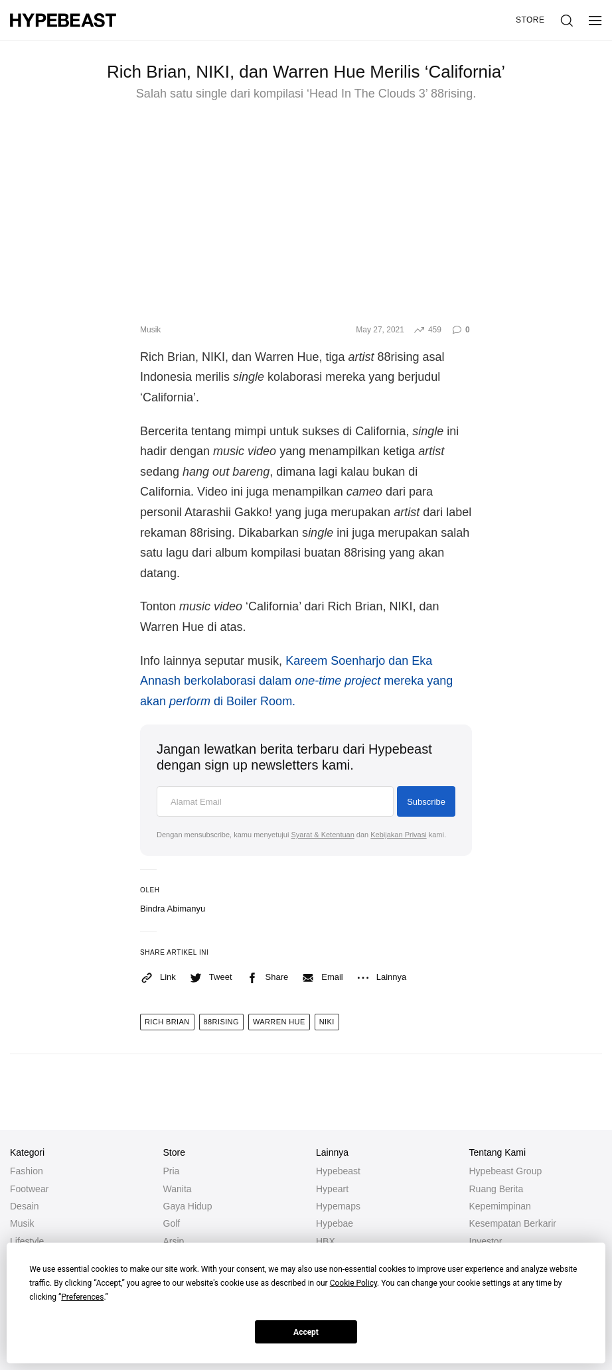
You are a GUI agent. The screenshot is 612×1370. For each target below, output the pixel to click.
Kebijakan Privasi (398, 835)
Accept (306, 1332)
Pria (171, 1171)
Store (530, 20)
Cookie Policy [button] (353, 1283)
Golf (172, 1223)
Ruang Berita (496, 1189)
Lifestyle (27, 1241)
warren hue (279, 1022)
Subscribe (426, 802)
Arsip (174, 1241)
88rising (221, 1022)
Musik (150, 329)
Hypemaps (338, 1206)
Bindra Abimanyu (172, 909)
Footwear (29, 1189)
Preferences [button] (82, 1297)
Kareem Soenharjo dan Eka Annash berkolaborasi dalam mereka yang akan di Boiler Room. (296, 681)
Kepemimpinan (500, 1206)
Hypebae (334, 1223)
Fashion (26, 1171)
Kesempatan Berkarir (513, 1223)
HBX (325, 1241)
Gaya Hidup (187, 1206)
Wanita (177, 1189)
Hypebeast (338, 1171)
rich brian (167, 1022)
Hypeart (332, 1189)
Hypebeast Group (505, 1171)
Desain (24, 1206)
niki (327, 1022)
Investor (485, 1241)
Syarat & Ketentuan (322, 835)
